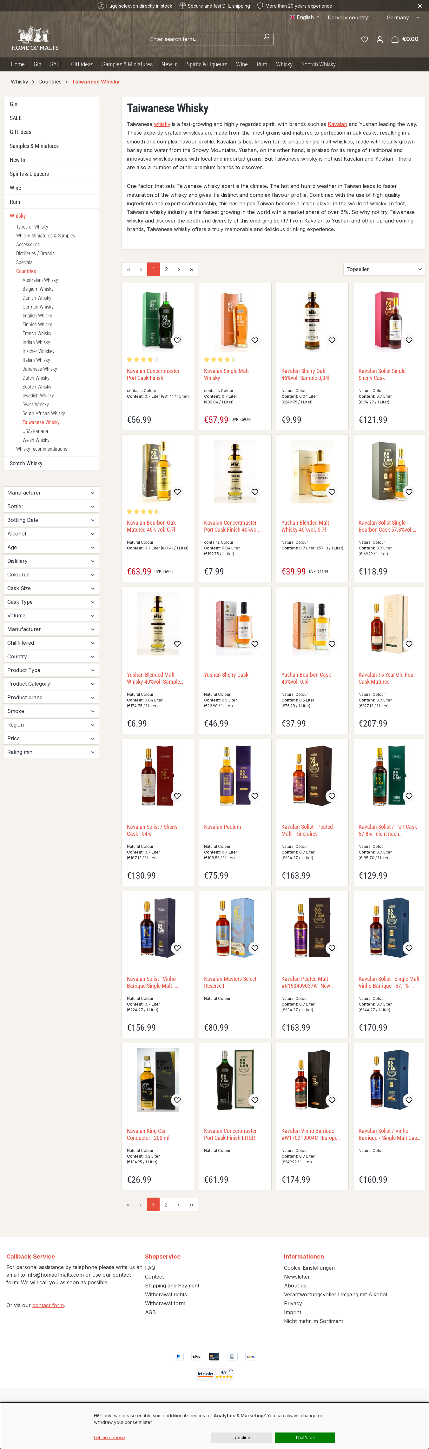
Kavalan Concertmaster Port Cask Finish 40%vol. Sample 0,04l (231, 526)
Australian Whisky (40, 280)
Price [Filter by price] (51, 738)
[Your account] (379, 39)
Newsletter (297, 1276)
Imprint (292, 1312)
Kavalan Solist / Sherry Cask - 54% (152, 830)
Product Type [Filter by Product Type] (51, 670)
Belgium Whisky (38, 289)
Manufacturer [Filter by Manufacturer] (51, 629)
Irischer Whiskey (39, 351)
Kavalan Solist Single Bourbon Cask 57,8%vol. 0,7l (386, 526)
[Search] (266, 39)
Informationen (304, 1256)
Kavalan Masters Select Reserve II (230, 982)
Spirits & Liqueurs (29, 173)
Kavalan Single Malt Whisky (226, 374)
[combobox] (203, 39)
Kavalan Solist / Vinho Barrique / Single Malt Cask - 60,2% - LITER (389, 1134)
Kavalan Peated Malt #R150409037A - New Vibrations (305, 982)
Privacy (293, 1303)
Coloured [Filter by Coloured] (51, 574)
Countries (26, 271)
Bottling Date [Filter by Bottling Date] (51, 520)
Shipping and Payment (172, 1285)
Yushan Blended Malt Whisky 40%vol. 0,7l (305, 526)
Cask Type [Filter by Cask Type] (51, 602)
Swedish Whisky (38, 396)
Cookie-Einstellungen (309, 1268)
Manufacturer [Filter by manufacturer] (51, 492)
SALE (16, 118)
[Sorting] (384, 269)
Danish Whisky (37, 298)
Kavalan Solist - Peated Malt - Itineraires (307, 830)
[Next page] (179, 269)
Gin (13, 104)
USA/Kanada (35, 431)
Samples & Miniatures (34, 146)
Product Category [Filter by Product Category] (51, 684)
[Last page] (191, 269)
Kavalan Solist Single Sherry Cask (382, 374)
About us (295, 1285)
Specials (24, 262)
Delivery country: (348, 17)
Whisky (18, 215)
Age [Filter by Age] (51, 547)
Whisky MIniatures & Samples (45, 236)
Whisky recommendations (41, 449)
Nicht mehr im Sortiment (313, 1321)
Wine (15, 187)
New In (17, 159)
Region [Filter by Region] (51, 724)
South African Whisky (44, 413)
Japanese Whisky (40, 369)
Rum (15, 201)
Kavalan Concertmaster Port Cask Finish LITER (230, 1134)
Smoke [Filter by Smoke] (51, 711)
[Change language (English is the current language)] (305, 17)
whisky (162, 124)
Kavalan (337, 124)
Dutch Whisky (36, 378)
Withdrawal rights (166, 1294)
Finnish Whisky (37, 325)
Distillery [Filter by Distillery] (51, 561)
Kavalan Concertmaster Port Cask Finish (153, 374)
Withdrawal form (165, 1303)
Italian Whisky (36, 360)
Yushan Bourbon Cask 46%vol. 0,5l (306, 678)
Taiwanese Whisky (41, 422)
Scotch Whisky (37, 387)
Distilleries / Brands (35, 253)
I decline (241, 1437)
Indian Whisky (36, 342)
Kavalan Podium (222, 826)
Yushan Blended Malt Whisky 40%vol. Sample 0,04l (153, 678)
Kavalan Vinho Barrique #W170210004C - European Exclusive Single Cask (312, 1134)
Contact (154, 1276)
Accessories (28, 245)
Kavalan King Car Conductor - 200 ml (148, 1134)
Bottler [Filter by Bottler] (51, 506)
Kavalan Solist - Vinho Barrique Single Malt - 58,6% (151, 982)
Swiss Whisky (36, 405)
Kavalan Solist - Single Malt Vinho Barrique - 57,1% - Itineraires (389, 982)
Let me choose (109, 1437)
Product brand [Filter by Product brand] (51, 697)
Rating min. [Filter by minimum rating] (51, 752)
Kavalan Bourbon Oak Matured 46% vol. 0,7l (151, 526)
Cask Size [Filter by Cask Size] (51, 588)
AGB (150, 1312)
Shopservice (163, 1256)
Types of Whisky (32, 227)
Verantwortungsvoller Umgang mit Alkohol (335, 1294)
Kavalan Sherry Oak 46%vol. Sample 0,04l (305, 374)
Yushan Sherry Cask (226, 674)
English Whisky (37, 316)
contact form (48, 1305)
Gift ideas (20, 132)
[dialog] (214, 1426)
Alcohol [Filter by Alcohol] (51, 533)
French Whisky (37, 333)
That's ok (305, 1437)
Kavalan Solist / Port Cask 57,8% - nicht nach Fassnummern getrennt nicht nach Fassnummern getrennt (388, 830)
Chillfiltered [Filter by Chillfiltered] (51, 643)
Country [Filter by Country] (51, 656)
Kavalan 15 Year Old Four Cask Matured (387, 678)
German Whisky (38, 307)
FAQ (150, 1268)
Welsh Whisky (36, 440)
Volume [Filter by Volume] (51, 615)
